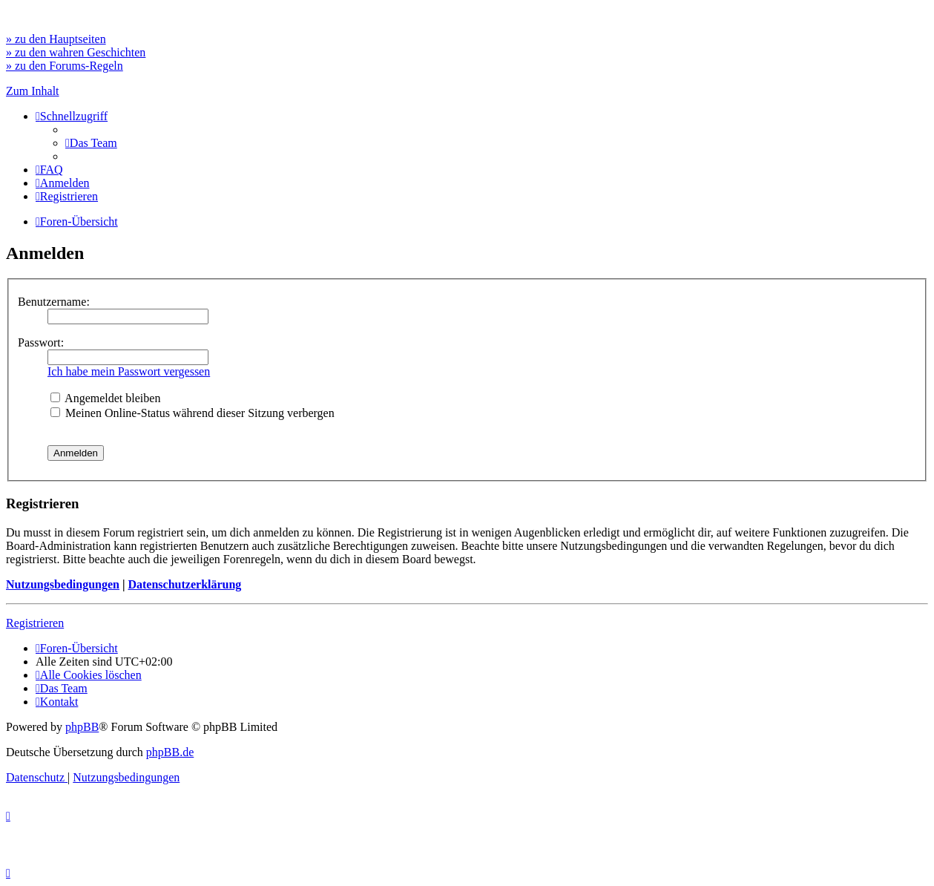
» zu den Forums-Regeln (64, 65)
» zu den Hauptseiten (56, 39)
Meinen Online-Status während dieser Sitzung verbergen (192, 413)
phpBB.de (170, 752)
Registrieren (35, 623)
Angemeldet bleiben (105, 398)
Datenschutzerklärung (184, 584)
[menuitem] (91, 143)
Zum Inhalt (32, 91)
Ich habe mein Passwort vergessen (128, 371)
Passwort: (41, 342)
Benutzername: (54, 301)
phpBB (82, 727)
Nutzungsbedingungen (62, 584)
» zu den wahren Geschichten (75, 52)
